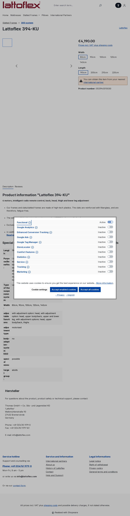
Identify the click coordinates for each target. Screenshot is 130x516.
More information (104, 283)
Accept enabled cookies (64, 289)
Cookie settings (39, 289)
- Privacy (60, 295)
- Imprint (70, 295)
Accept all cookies (89, 289)
